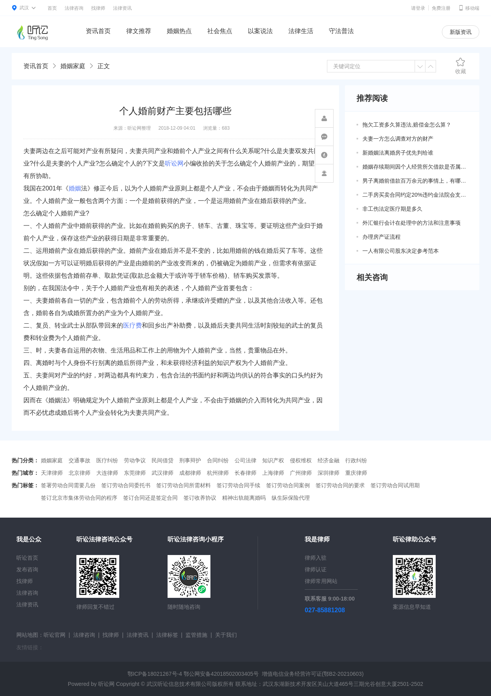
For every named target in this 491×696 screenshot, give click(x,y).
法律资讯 (122, 8)
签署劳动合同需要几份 (68, 485)
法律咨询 (74, 8)
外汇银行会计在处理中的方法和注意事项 (411, 223)
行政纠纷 (356, 460)
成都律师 (190, 473)
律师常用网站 (321, 581)
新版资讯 (461, 32)
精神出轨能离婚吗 (244, 498)
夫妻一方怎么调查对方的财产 (397, 139)
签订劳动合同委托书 (125, 485)
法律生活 (300, 31)
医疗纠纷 (107, 460)
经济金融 (328, 460)
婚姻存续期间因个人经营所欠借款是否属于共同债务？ (415, 167)
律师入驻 (316, 558)
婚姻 (75, 188)
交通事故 (79, 460)
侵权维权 (301, 460)
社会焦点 (219, 31)
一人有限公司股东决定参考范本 (400, 251)
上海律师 (273, 473)
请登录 (418, 8)
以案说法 (260, 31)
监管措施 (196, 635)
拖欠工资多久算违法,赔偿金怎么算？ (406, 125)
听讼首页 (27, 558)
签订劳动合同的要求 (340, 485)
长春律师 (245, 473)
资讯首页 (98, 31)
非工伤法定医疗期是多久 (392, 209)
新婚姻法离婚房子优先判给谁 (397, 153)
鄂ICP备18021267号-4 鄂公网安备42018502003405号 (193, 674)
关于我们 (226, 635)
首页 (52, 8)
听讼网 (174, 163)
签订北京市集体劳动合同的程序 (79, 498)
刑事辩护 (190, 460)
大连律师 (107, 473)
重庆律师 (356, 473)
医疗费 (132, 325)
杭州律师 (218, 473)
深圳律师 (328, 473)
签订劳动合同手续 (238, 485)
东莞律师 (135, 473)
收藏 (460, 65)
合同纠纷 (218, 460)
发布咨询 (27, 569)
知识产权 (273, 460)
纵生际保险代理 (291, 498)
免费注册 (441, 8)
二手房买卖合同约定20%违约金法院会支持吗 (415, 195)
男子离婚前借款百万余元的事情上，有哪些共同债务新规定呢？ (415, 181)
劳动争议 (135, 460)
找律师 (98, 8)
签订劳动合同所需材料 (183, 485)
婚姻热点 (179, 31)
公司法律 (245, 460)
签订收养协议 (200, 498)
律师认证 (316, 569)
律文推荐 (138, 31)
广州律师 (301, 473)
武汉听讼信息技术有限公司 (179, 684)
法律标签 (167, 635)
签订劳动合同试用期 (395, 485)
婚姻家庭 (72, 66)
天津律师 (52, 473)
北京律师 (79, 473)
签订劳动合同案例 (288, 485)
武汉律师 (162, 473)
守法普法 (341, 31)
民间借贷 (162, 460)
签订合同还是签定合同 (150, 498)
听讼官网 (54, 635)
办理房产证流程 (381, 237)
